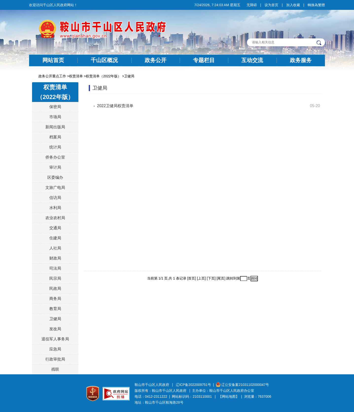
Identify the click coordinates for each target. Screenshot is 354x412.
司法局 (55, 268)
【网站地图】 (228, 396)
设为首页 (271, 5)
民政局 (55, 288)
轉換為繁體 (316, 5)
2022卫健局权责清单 (115, 106)
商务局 (55, 299)
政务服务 (301, 60)
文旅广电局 (55, 187)
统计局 (55, 147)
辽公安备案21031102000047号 (242, 385)
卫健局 (129, 76)
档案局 (55, 137)
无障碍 (252, 5)
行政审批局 (55, 359)
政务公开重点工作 (52, 76)
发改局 (55, 329)
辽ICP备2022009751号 (193, 385)
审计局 (55, 167)
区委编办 (55, 177)
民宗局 (55, 278)
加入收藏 (293, 5)
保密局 (55, 107)
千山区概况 (104, 60)
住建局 (55, 238)
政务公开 (155, 60)
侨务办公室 (55, 157)
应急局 (55, 349)
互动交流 (252, 60)
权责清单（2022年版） (103, 76)
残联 (55, 369)
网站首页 (53, 60)
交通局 (55, 228)
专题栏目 (204, 60)
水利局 (55, 208)
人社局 (55, 248)
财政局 (55, 258)
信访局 (55, 198)
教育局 (55, 309)
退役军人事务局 (55, 339)
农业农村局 (55, 218)
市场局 (55, 117)
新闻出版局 (55, 127)
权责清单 (76, 76)
